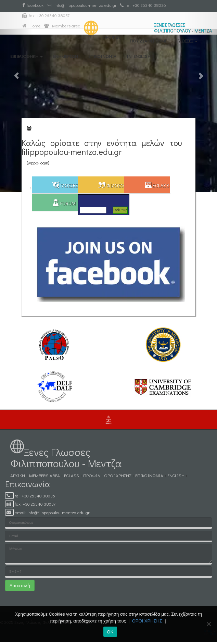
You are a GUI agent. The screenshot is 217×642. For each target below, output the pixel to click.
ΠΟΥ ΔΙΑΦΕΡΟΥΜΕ (148, 41)
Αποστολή (20, 585)
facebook (32, 5)
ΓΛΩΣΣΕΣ (187, 41)
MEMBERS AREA (44, 475)
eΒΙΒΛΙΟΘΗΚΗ (26, 56)
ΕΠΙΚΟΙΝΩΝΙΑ (102, 56)
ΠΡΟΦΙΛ (111, 37)
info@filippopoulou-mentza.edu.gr (82, 5)
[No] (208, 623)
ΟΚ (110, 631)
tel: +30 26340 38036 (143, 5)
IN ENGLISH (139, 56)
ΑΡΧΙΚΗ (17, 475)
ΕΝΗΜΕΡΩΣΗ (65, 56)
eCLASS (71, 475)
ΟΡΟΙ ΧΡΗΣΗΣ (117, 475)
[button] (16, 96)
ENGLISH (175, 475)
